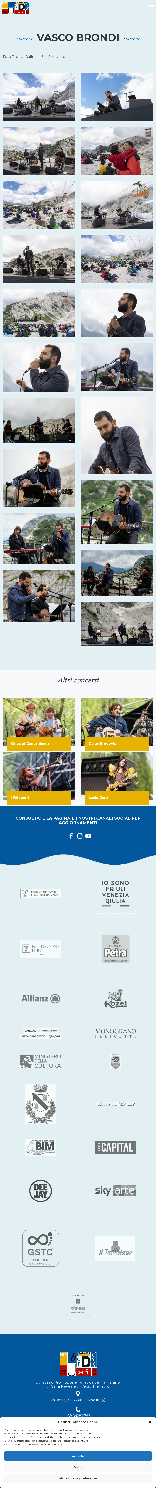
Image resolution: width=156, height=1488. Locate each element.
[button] (150, 1422)
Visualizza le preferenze (78, 1478)
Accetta (78, 1456)
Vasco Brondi (78, 37)
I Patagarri (20, 798)
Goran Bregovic (102, 744)
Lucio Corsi (98, 798)
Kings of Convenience (30, 744)
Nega (78, 1467)
